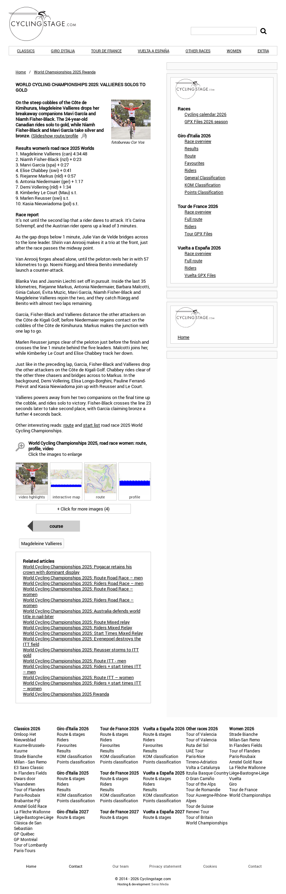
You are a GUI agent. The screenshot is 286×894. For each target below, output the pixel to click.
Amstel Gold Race (30, 806)
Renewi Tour (197, 811)
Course (56, 526)
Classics (26, 50)
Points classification (76, 762)
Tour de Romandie (203, 789)
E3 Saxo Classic (29, 767)
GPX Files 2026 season (206, 121)
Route (190, 156)
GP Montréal (25, 839)
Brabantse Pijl (27, 800)
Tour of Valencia (201, 734)
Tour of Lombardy (30, 845)
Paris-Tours (24, 850)
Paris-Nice (195, 756)
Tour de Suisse (199, 806)
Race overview (198, 141)
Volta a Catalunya (203, 767)
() (59, 136)
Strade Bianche (28, 756)
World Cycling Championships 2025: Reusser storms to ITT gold (81, 652)
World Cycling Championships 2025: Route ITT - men (74, 661)
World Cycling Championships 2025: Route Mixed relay (76, 622)
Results (191, 148)
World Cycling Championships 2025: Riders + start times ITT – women (82, 686)
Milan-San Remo (244, 739)
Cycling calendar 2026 (205, 114)
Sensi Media (160, 884)
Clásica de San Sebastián (28, 825)
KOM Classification (203, 185)
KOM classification (74, 756)
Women (234, 50)
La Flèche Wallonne (32, 811)
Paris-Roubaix (27, 795)
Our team (121, 866)
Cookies (210, 866)
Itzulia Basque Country (207, 773)
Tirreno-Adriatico (201, 762)
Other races (198, 50)
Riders (190, 170)
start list (91, 425)
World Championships (206, 822)
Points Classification (204, 192)
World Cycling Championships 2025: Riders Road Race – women (78, 602)
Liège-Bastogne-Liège (33, 817)
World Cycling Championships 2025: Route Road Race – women (78, 591)
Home (21, 71)
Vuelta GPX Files (200, 275)
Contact (255, 866)
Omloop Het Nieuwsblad (25, 736)
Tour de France (106, 50)
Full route (193, 219)
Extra (263, 50)
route (68, 425)
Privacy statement (165, 866)
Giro (233, 784)
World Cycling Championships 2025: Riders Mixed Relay (77, 627)
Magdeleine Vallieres (41, 543)
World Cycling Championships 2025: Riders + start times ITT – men (82, 669)
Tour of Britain (199, 817)
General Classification (205, 177)
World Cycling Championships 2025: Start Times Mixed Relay (83, 633)
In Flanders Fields (30, 773)
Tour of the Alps (201, 784)
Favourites (194, 163)
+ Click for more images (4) (83, 509)
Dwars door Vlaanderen (24, 781)
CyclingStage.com (47, 24)
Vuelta (235, 778)
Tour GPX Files (198, 233)
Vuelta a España (153, 50)
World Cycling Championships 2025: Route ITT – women (78, 677)
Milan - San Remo (30, 762)
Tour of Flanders (29, 789)
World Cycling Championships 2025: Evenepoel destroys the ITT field (82, 641)
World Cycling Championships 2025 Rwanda (66, 694)
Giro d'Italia (63, 50)
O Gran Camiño (200, 778)
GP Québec (24, 834)
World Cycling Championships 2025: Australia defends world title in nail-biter (81, 614)
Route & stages (71, 734)
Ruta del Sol (197, 745)
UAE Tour (195, 750)
